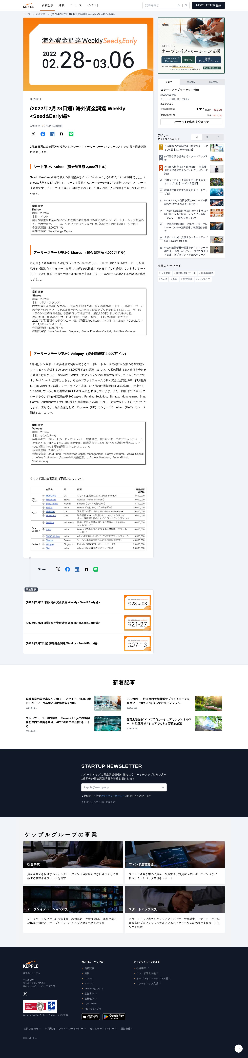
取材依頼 (91, 998)
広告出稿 (91, 993)
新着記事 (47, 5)
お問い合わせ (32, 1028)
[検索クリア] (179, 5)
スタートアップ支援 (148, 983)
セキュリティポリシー (103, 1028)
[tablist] (191, 82)
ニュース (76, 5)
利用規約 (50, 1028)
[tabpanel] (191, 106)
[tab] (169, 82)
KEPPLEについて (94, 988)
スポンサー (91, 1003)
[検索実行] (186, 5)
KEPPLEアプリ (93, 1008)
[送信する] (163, 787)
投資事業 (142, 968)
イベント (93, 5)
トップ (26, 14)
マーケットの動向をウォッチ (191, 121)
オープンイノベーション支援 (153, 978)
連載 (62, 5)
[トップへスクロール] (239, 1049)
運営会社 (127, 1028)
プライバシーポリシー (113, 795)
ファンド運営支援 (147, 973)
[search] (160, 5)
